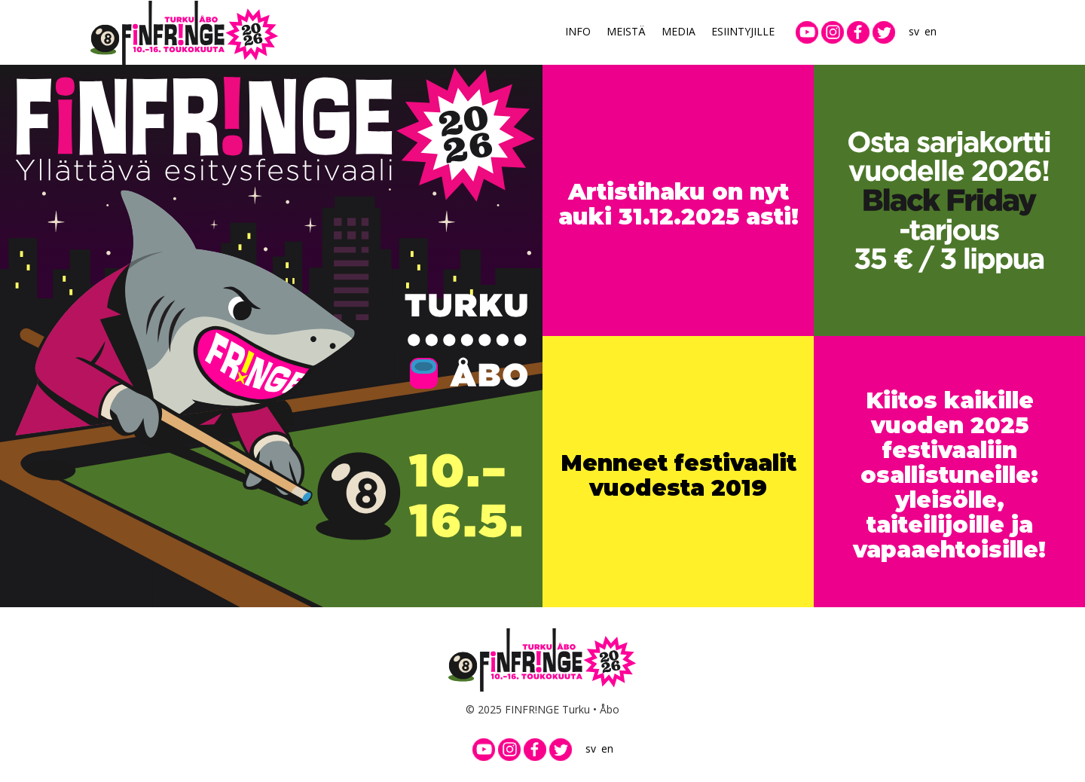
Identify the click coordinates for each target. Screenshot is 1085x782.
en (931, 31)
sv (914, 31)
